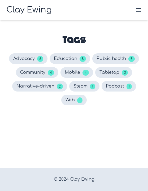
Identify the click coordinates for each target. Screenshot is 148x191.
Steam (84, 86)
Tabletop (113, 73)
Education (70, 59)
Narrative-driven (39, 86)
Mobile (77, 73)
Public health (116, 59)
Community (37, 73)
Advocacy (28, 59)
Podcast (119, 86)
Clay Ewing (82, 179)
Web (74, 100)
